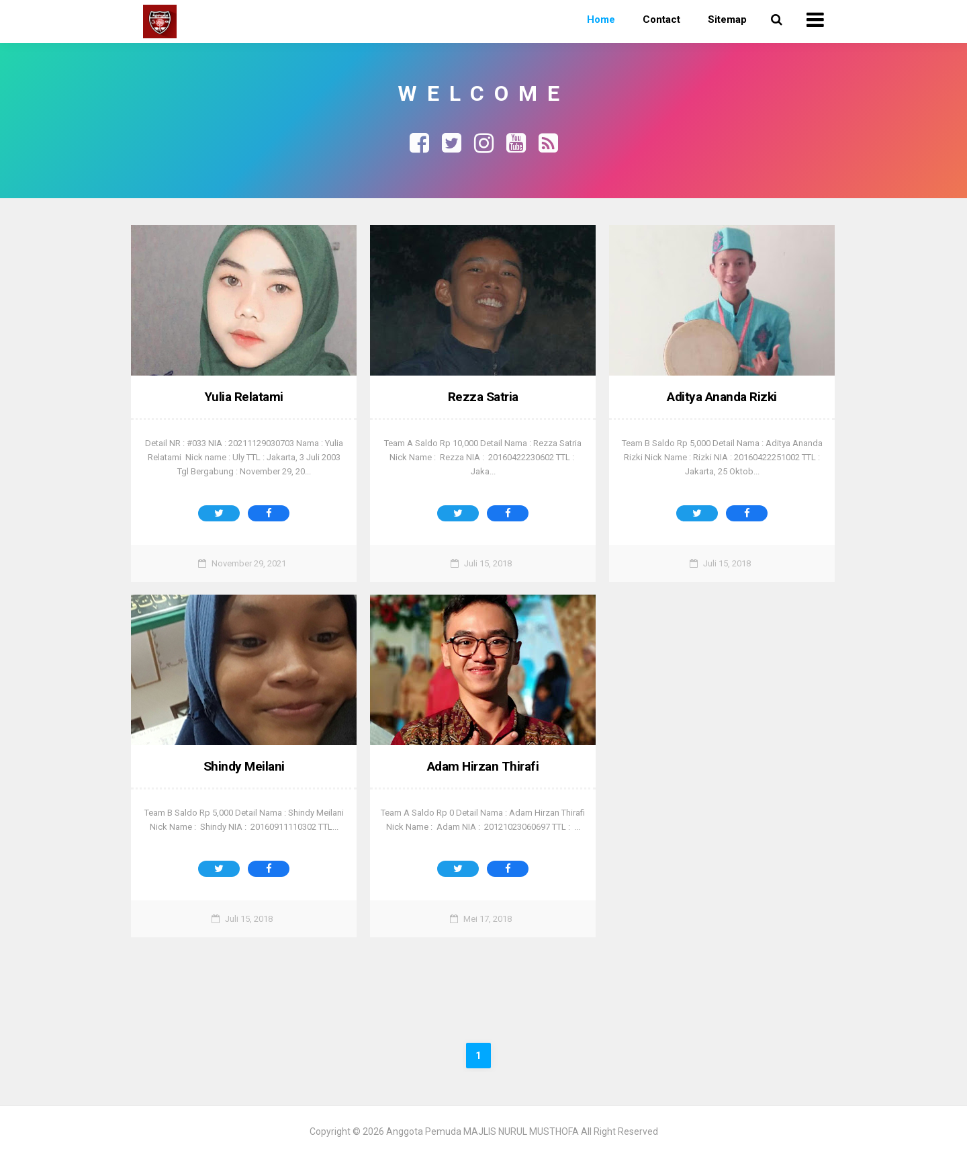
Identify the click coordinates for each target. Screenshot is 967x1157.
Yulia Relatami (244, 396)
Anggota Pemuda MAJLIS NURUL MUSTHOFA (482, 1131)
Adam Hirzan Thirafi (483, 766)
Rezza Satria (483, 396)
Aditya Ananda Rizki (722, 396)
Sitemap (727, 19)
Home (601, 19)
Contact (661, 19)
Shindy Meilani (244, 766)
